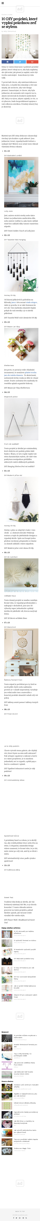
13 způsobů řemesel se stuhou (25, 940)
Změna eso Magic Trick (22, 1148)
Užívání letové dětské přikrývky (25, 1103)
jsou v (14, 302)
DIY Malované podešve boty (24, 958)
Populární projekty (7, 14)
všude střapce (31, 302)
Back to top (20, 1211)
